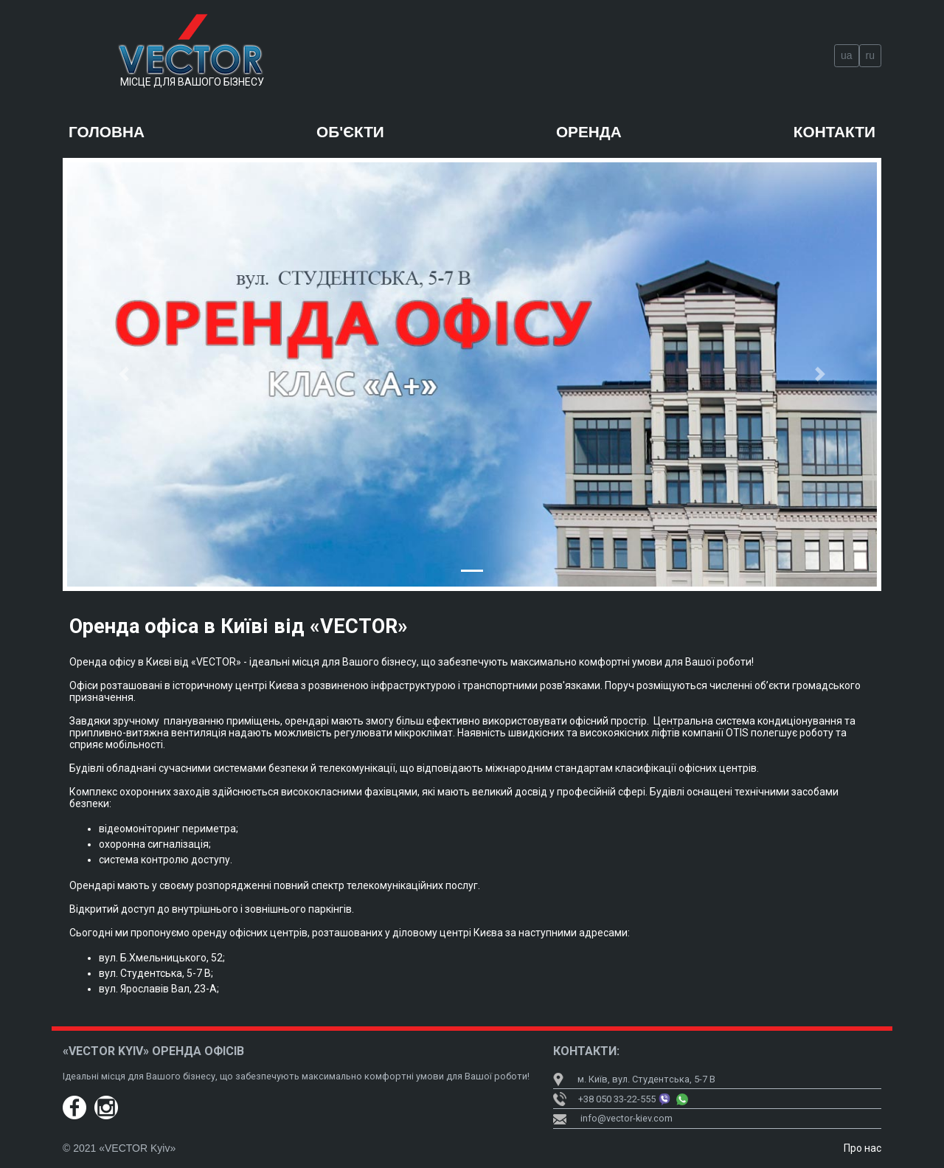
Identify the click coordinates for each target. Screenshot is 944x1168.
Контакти (834, 131)
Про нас (862, 1148)
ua (847, 55)
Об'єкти (350, 131)
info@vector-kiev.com (626, 1118)
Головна (107, 131)
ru (870, 55)
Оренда (589, 131)
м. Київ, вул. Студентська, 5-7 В (634, 1079)
